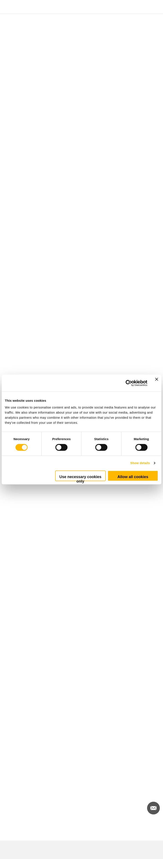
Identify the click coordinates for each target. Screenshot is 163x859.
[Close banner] (156, 383)
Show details (140, 463)
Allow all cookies (132, 477)
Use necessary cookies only (80, 478)
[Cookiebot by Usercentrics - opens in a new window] (128, 383)
